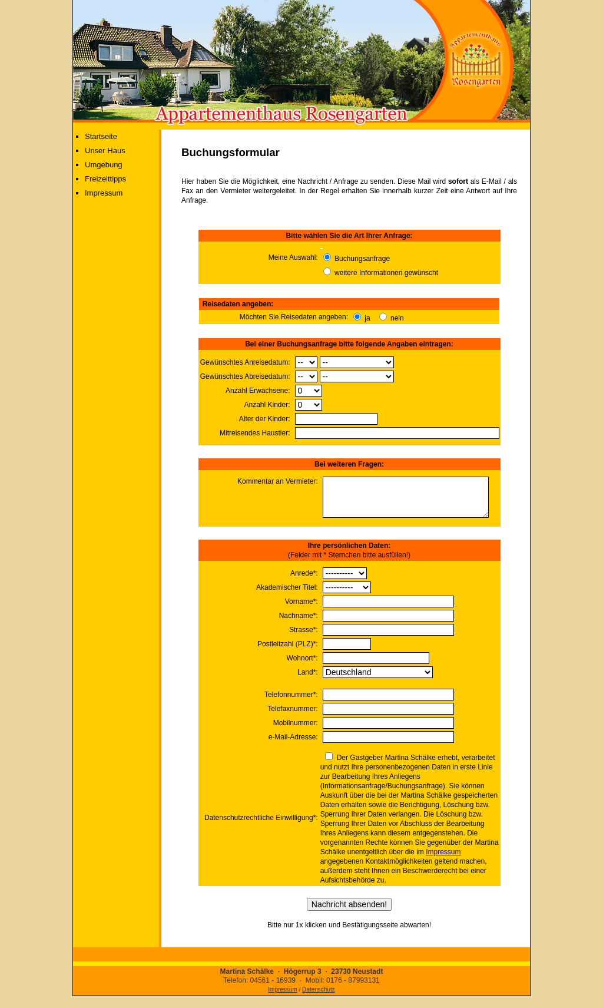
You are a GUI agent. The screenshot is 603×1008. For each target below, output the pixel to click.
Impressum (103, 193)
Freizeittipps (105, 178)
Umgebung (103, 164)
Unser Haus (105, 150)
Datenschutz (318, 996)
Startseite (101, 136)
